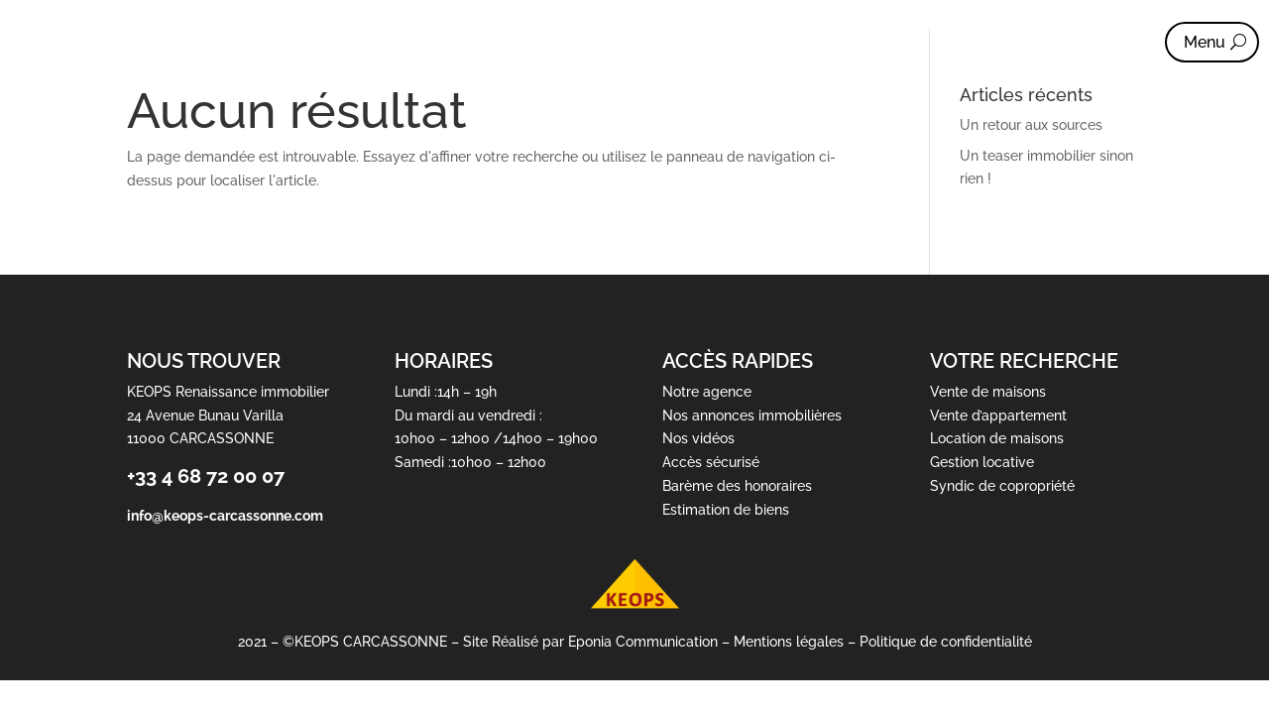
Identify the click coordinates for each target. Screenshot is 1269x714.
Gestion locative (982, 463)
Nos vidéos (698, 439)
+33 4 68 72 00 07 (206, 477)
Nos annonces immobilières (752, 415)
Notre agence (706, 392)
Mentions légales (789, 643)
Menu (1204, 42)
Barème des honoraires (737, 486)
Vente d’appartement (998, 415)
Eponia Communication (643, 643)
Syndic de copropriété (1002, 486)
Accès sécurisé (710, 463)
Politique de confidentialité (946, 643)
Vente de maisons (988, 392)
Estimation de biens (725, 510)
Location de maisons (997, 439)
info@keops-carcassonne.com (225, 516)
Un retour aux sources (1031, 125)
